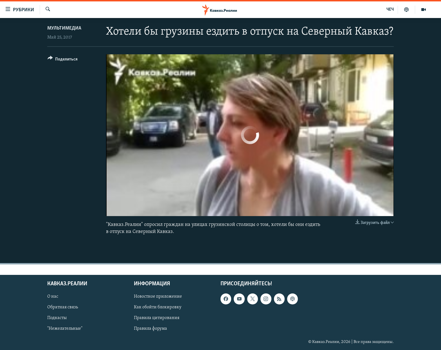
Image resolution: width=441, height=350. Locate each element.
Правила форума (150, 329)
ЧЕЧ (390, 9)
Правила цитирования (156, 318)
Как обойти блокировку (157, 307)
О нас (52, 297)
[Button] (63, 60)
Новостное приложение (158, 297)
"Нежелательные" (64, 329)
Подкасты (57, 318)
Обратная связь (62, 307)
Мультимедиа (64, 28)
